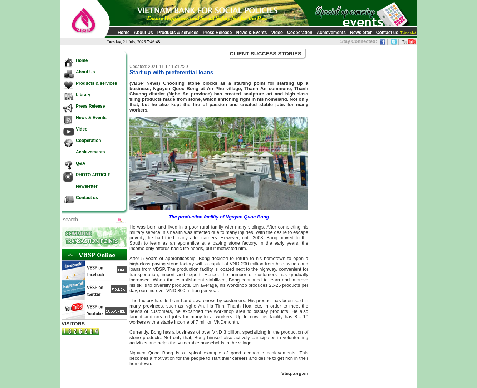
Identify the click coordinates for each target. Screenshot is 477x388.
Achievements (331, 32)
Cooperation (300, 32)
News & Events (251, 32)
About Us (143, 32)
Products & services (177, 32)
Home (123, 32)
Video (277, 32)
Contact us (387, 32)
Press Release (217, 32)
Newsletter (361, 32)
